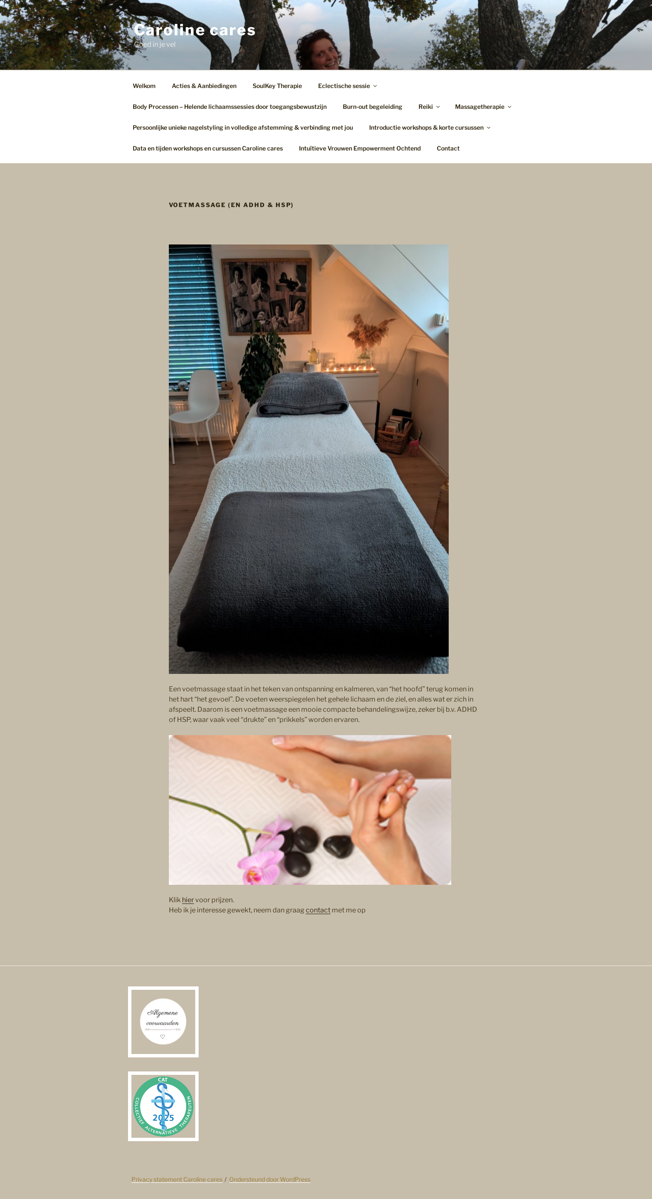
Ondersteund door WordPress (269, 1179)
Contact (448, 148)
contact (318, 910)
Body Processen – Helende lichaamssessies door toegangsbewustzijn (230, 106)
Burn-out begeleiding (372, 106)
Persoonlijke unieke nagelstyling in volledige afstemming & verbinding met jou (243, 127)
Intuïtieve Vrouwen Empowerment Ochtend (360, 148)
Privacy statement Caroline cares (176, 1179)
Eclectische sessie (348, 85)
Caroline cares (195, 29)
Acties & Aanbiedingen (204, 85)
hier (188, 900)
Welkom (144, 85)
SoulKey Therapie (277, 85)
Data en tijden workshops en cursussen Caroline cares (208, 148)
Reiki (430, 106)
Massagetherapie (483, 106)
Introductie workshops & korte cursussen (430, 127)
